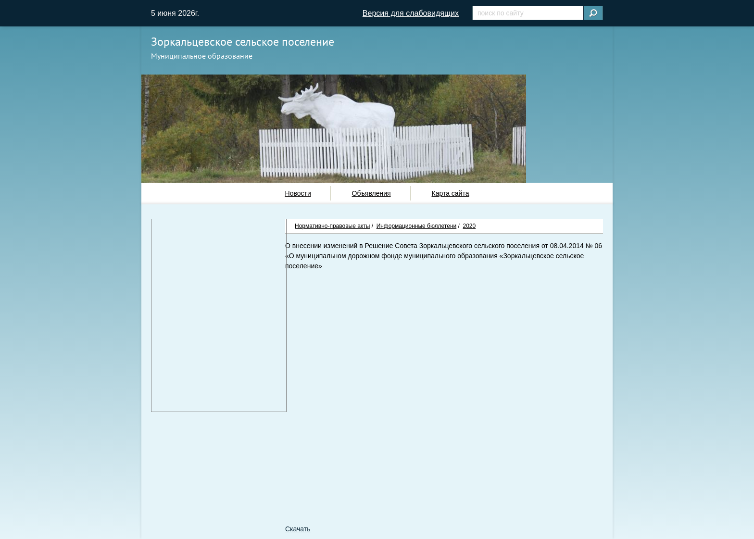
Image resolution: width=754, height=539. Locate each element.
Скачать (298, 529)
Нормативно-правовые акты (332, 226)
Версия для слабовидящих (411, 13)
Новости (298, 193)
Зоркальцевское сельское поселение (242, 41)
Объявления (371, 193)
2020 (469, 226)
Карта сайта (450, 193)
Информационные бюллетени (417, 226)
